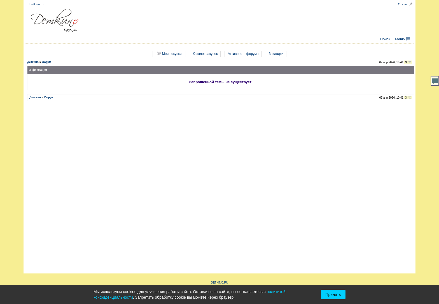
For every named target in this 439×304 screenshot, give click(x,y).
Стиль (402, 4)
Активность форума (243, 54)
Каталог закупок (205, 54)
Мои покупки (169, 54)
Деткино (33, 62)
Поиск (385, 39)
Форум (46, 62)
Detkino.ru (36, 4)
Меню (402, 39)
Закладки (276, 54)
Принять (333, 294)
